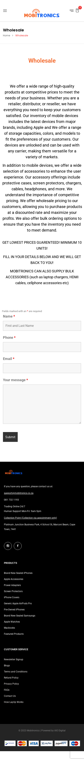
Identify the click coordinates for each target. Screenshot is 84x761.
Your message (15, 380)
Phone (9, 338)
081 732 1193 (11, 499)
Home (6, 35)
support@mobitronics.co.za (18, 493)
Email (8, 359)
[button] (77, 10)
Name (9, 316)
